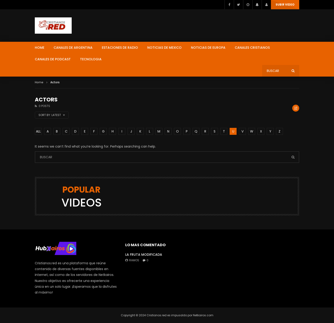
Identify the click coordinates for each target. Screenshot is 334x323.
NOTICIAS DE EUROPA (208, 47)
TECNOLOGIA (91, 59)
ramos (134, 260)
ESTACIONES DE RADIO (120, 47)
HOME (39, 47)
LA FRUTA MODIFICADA (143, 254)
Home (39, 82)
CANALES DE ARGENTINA (73, 47)
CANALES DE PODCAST (53, 59)
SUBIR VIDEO (285, 4)
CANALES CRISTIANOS (252, 47)
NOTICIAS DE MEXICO (164, 47)
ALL (38, 131)
